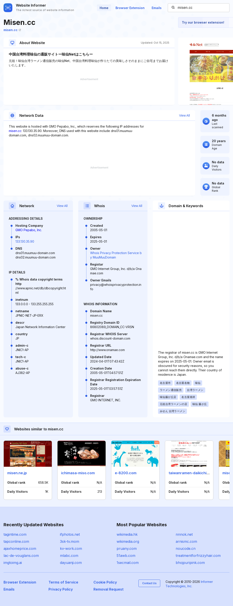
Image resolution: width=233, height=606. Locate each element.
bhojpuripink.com (190, 562)
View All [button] (184, 115)
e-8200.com (125, 473)
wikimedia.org (128, 541)
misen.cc (12, 30)
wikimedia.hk (127, 534)
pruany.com (127, 548)
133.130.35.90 (24, 241)
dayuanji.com (71, 562)
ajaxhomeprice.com (20, 548)
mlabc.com (69, 555)
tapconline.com (16, 541)
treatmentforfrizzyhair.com (198, 555)
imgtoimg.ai (13, 562)
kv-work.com (71, 548)
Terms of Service (63, 582)
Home (104, 8)
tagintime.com (15, 534)
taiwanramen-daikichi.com (192, 473)
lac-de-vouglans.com (21, 555)
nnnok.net (184, 534)
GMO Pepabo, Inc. (28, 230)
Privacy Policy (60, 589)
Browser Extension (130, 8)
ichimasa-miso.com (78, 473)
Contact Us (149, 583)
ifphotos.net (70, 534)
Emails (157, 8)
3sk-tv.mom (69, 541)
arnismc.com (186, 541)
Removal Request (108, 589)
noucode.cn (186, 548)
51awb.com (126, 555)
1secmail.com (128, 562)
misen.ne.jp (17, 473)
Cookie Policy (105, 582)
